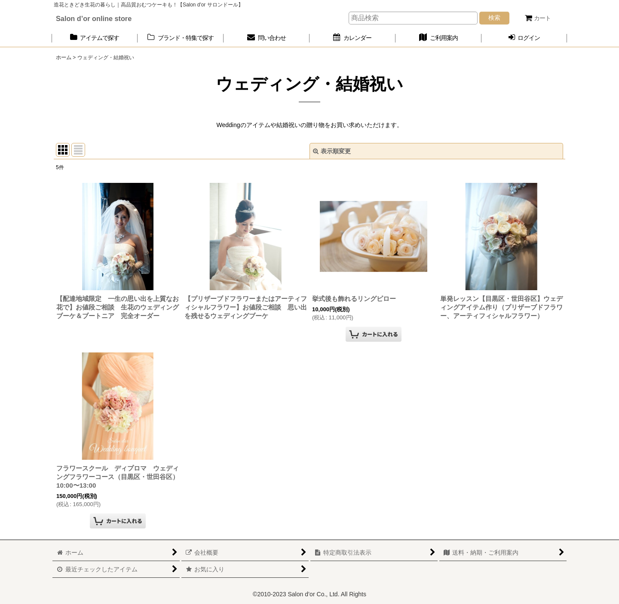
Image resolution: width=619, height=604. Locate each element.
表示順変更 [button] (332, 151)
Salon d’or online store (94, 18)
